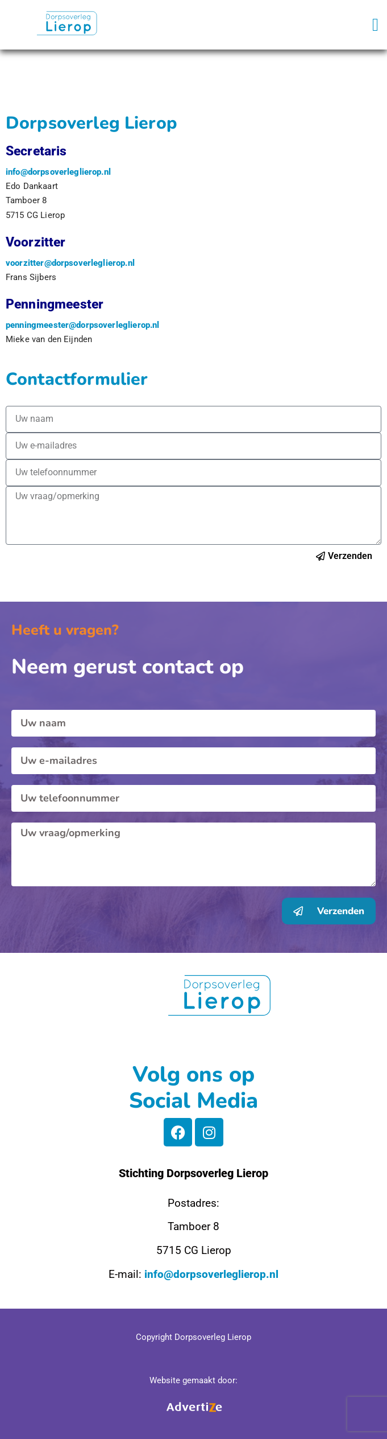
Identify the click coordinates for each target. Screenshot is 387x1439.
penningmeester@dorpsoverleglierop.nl (82, 325)
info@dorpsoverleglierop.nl (58, 172)
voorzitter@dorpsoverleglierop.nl (70, 263)
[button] (375, 24)
